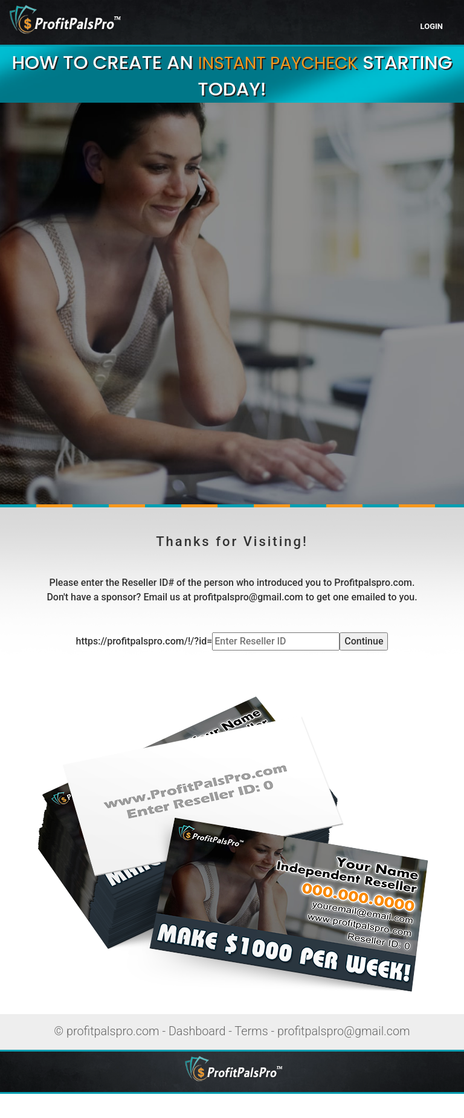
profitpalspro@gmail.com (343, 1031)
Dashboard (197, 1031)
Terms (251, 1031)
